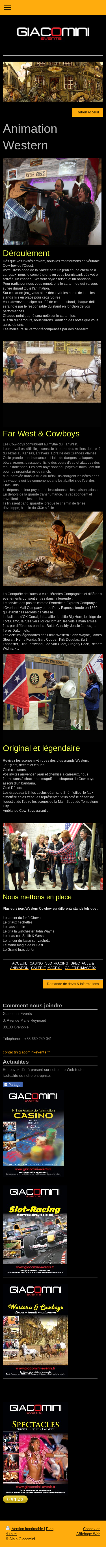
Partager (12, 1085)
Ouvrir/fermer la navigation (53, 7)
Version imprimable (25, 1528)
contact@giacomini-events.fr (26, 1052)
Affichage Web (88, 1534)
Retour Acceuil (88, 112)
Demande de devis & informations (73, 984)
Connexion (91, 1528)
